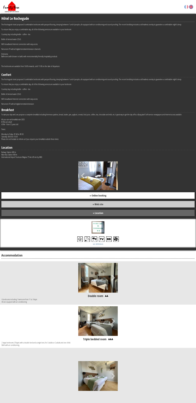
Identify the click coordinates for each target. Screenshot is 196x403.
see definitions (98, 244)
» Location (98, 213)
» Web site (98, 204)
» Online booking (98, 195)
